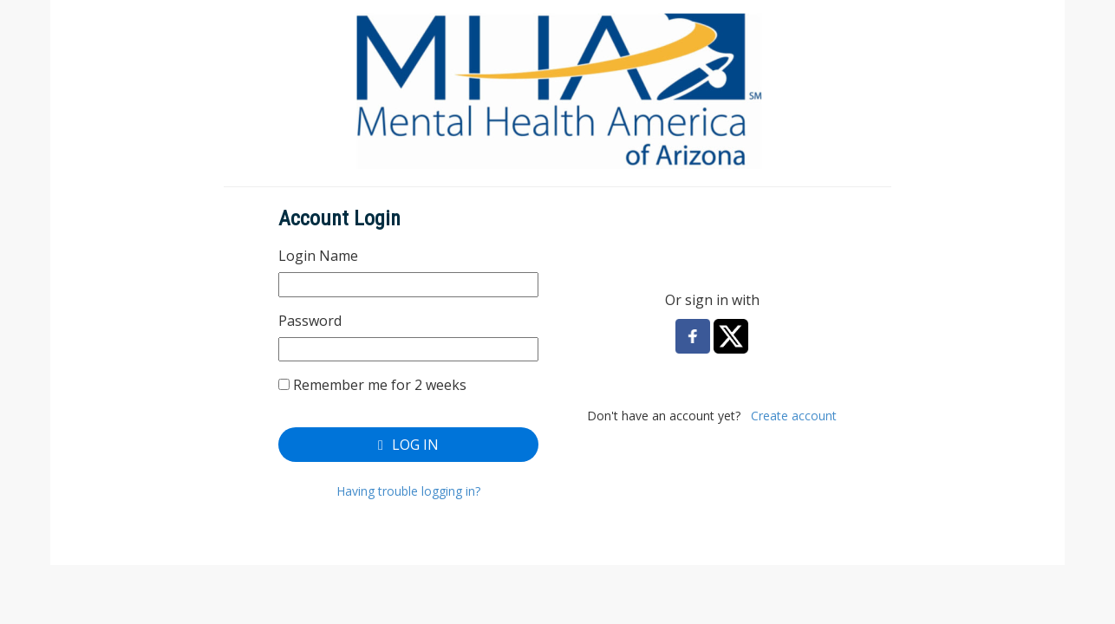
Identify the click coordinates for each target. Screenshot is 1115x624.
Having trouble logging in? (408, 491)
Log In (408, 444)
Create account (794, 415)
